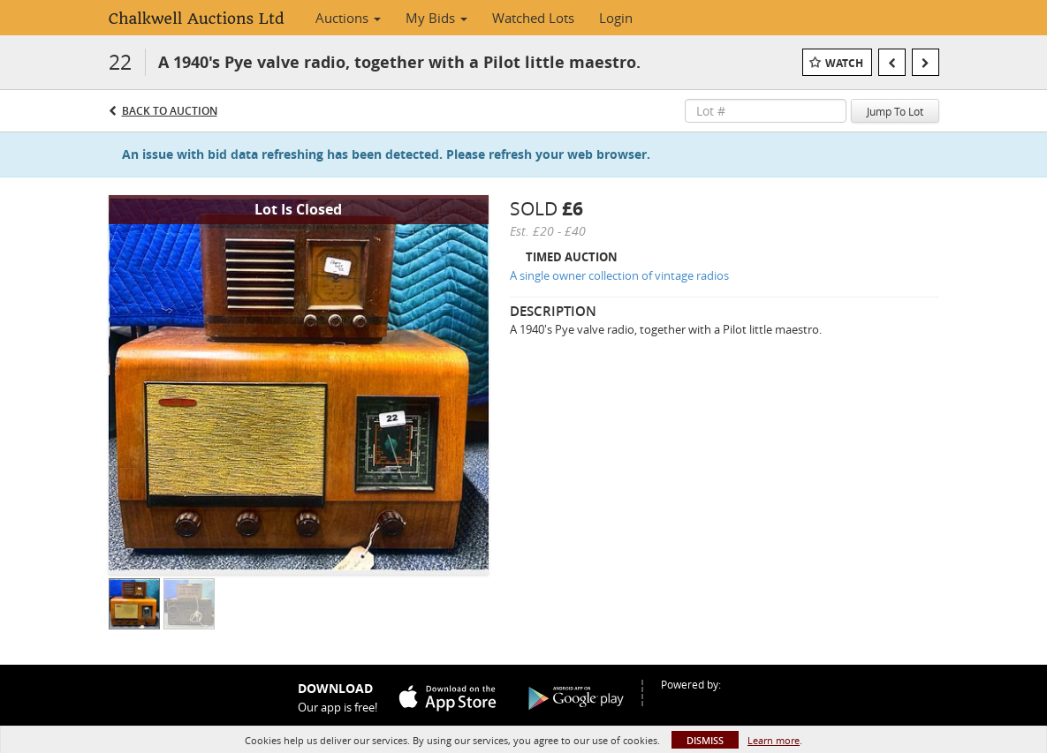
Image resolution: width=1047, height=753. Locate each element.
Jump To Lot (895, 111)
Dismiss (705, 740)
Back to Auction (169, 110)
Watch (844, 63)
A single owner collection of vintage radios (619, 275)
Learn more (773, 740)
